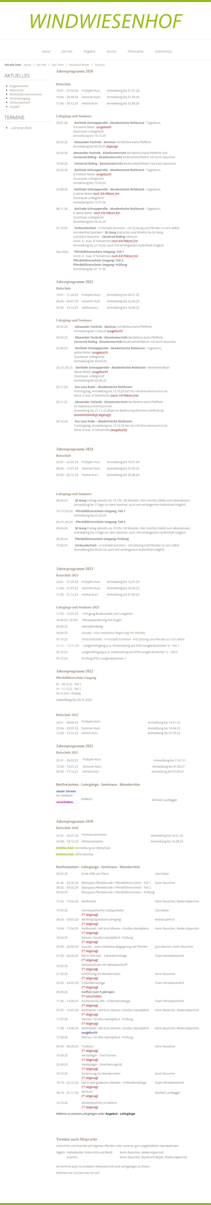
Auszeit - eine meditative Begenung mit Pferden (113, 633)
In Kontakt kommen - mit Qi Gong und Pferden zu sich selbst (138, 228)
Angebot (89, 51)
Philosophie (135, 51)
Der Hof (67, 51)
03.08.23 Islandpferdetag (79, 626)
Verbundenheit (85, 228)
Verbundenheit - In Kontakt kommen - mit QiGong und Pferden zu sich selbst (133, 639)
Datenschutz (163, 51)
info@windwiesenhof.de (151, 391)
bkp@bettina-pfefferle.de (147, 410)
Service (111, 51)
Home (46, 51)
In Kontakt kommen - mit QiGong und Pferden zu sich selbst (139, 545)
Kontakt (78, 1173)
